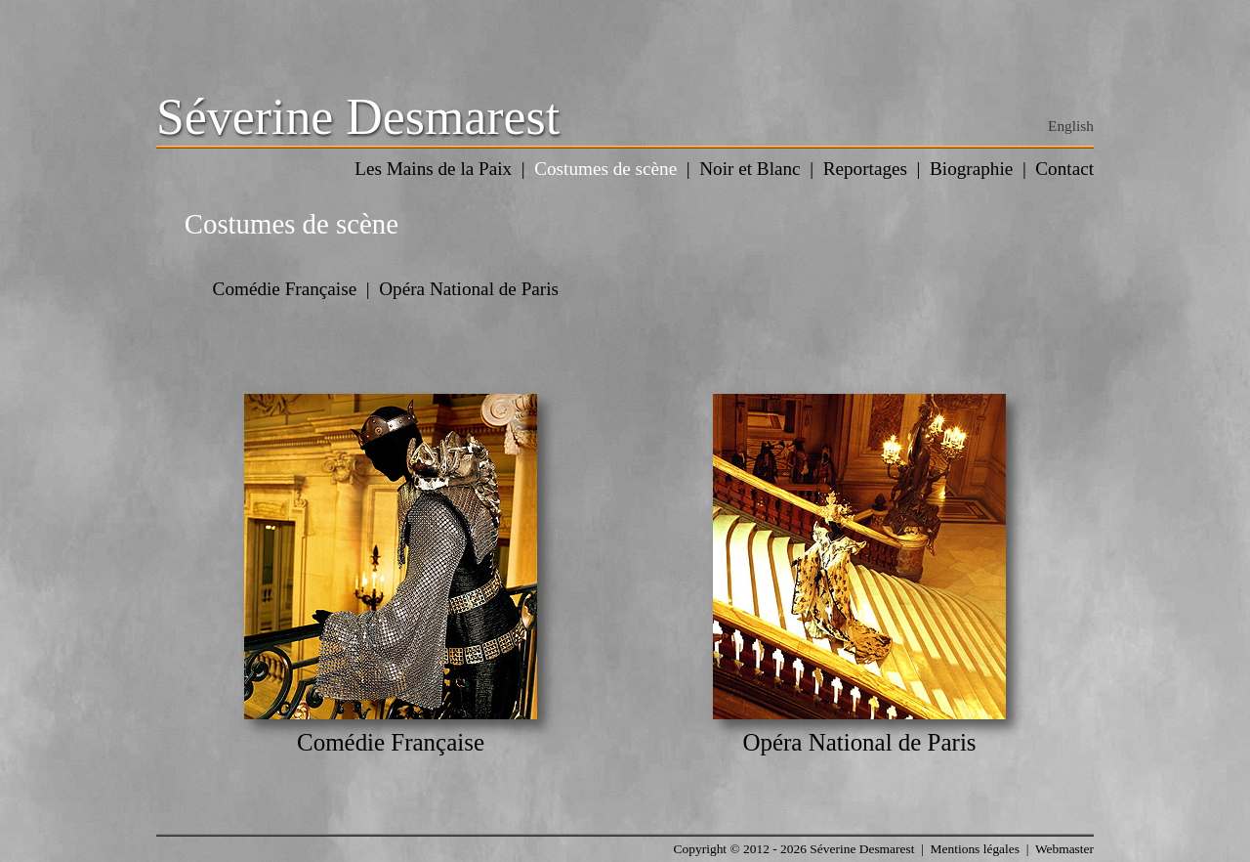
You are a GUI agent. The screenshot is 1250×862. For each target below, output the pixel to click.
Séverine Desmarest (358, 117)
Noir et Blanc (749, 168)
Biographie (971, 168)
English (1071, 125)
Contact (1064, 168)
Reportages (865, 168)
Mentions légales (975, 848)
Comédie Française (285, 289)
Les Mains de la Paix (433, 168)
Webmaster (1064, 848)
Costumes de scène (605, 168)
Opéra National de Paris (469, 289)
